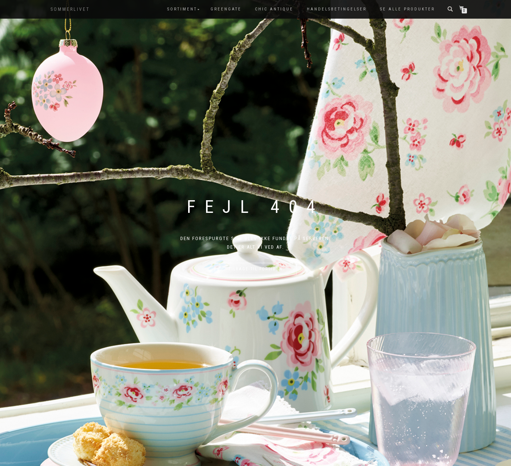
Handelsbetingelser (337, 9)
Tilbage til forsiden (256, 269)
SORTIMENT (182, 9)
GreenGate (226, 9)
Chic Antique (274, 9)
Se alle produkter (407, 9)
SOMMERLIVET (70, 9)
